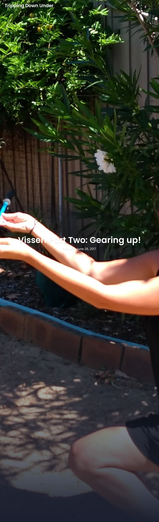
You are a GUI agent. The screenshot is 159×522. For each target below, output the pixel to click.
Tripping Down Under (29, 6)
